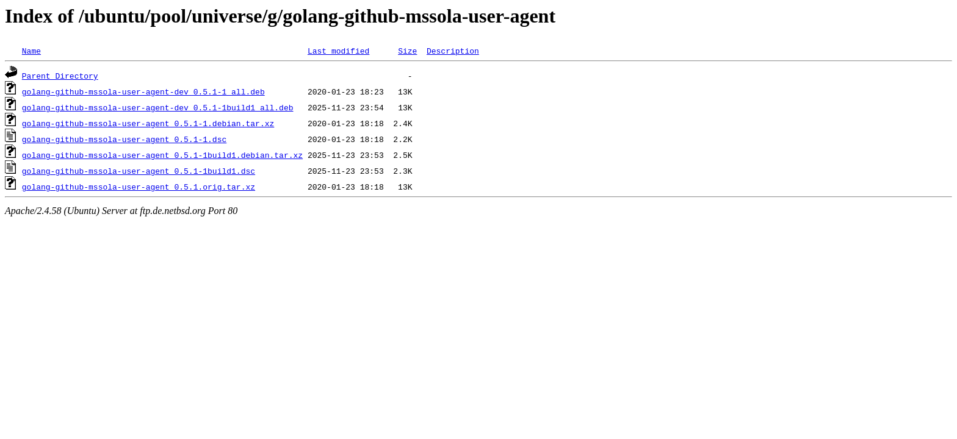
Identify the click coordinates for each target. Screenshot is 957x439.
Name (31, 50)
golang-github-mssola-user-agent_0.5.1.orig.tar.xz (138, 186)
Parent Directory (60, 75)
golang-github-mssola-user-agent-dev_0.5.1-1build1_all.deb (158, 107)
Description (453, 50)
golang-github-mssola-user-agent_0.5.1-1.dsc (124, 139)
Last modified (338, 50)
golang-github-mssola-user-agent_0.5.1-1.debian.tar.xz (148, 123)
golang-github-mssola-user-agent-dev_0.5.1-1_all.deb (143, 91)
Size (407, 50)
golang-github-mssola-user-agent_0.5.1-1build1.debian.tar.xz (162, 154)
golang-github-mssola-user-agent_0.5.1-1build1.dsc (138, 170)
